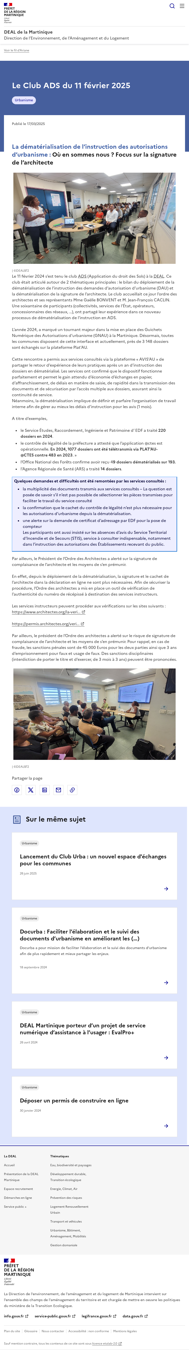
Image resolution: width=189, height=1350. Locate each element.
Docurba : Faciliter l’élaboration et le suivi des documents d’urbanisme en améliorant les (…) (79, 935)
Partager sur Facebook (17, 790)
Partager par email (58, 790)
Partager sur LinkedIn (45, 790)
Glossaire (30, 1331)
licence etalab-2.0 (104, 1343)
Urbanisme (24, 100)
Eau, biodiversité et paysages (70, 1165)
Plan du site (12, 1331)
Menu (182, 6)
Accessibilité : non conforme (88, 1331)
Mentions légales (125, 1331)
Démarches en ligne (18, 1198)
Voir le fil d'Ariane (16, 50)
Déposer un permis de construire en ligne (74, 1101)
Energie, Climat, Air (64, 1189)
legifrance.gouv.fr (97, 1316)
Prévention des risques (66, 1198)
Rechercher (172, 6)
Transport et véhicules (66, 1221)
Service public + (15, 1207)
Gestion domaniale (63, 1245)
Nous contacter (53, 1331)
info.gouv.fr (14, 1316)
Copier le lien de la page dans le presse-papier (72, 790)
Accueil (9, 1165)
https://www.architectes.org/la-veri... (46, 612)
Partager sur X (31, 790)
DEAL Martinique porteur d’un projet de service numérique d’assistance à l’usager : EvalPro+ (83, 1029)
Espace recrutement (18, 1189)
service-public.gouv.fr (53, 1316)
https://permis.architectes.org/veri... (46, 624)
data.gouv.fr (133, 1316)
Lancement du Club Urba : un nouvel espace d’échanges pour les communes (93, 860)
